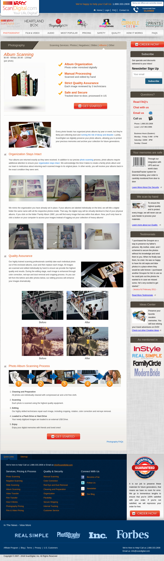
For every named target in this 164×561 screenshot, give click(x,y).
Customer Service (51, 510)
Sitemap (24, 457)
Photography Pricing (15, 506)
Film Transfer (12, 498)
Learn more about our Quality (145, 225)
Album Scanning (13, 489)
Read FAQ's (140, 102)
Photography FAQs (115, 442)
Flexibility (48, 498)
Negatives (84, 45)
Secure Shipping (51, 502)
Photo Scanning (13, 476)
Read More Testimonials (142, 295)
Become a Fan (93, 477)
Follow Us (91, 483)
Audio (50, 33)
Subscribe (153, 81)
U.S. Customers (51, 548)
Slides (95, 45)
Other (112, 45)
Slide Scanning (12, 485)
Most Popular (69, 33)
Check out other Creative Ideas (145, 330)
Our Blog (91, 494)
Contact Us (124, 10)
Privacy (38, 548)
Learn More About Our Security (145, 187)
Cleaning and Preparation (55, 489)
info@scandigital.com (63, 465)
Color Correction (51, 481)
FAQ (114, 10)
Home (99, 10)
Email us (138, 113)
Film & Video (33, 33)
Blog (23, 548)
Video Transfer (12, 493)
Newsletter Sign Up (145, 68)
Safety (101, 33)
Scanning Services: (59, 45)
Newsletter (91, 488)
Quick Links (9, 457)
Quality (116, 33)
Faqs (154, 33)
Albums (103, 45)
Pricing (86, 33)
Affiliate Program (11, 548)
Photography (11, 33)
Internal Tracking (51, 506)
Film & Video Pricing (15, 510)
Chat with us (141, 107)
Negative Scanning (14, 481)
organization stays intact (49, 163)
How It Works (135, 33)
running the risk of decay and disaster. (97, 135)
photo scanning (86, 160)
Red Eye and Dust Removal (56, 485)
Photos (74, 45)
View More (25, 525)
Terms (30, 548)
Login (107, 10)
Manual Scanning (51, 476)
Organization (49, 493)
